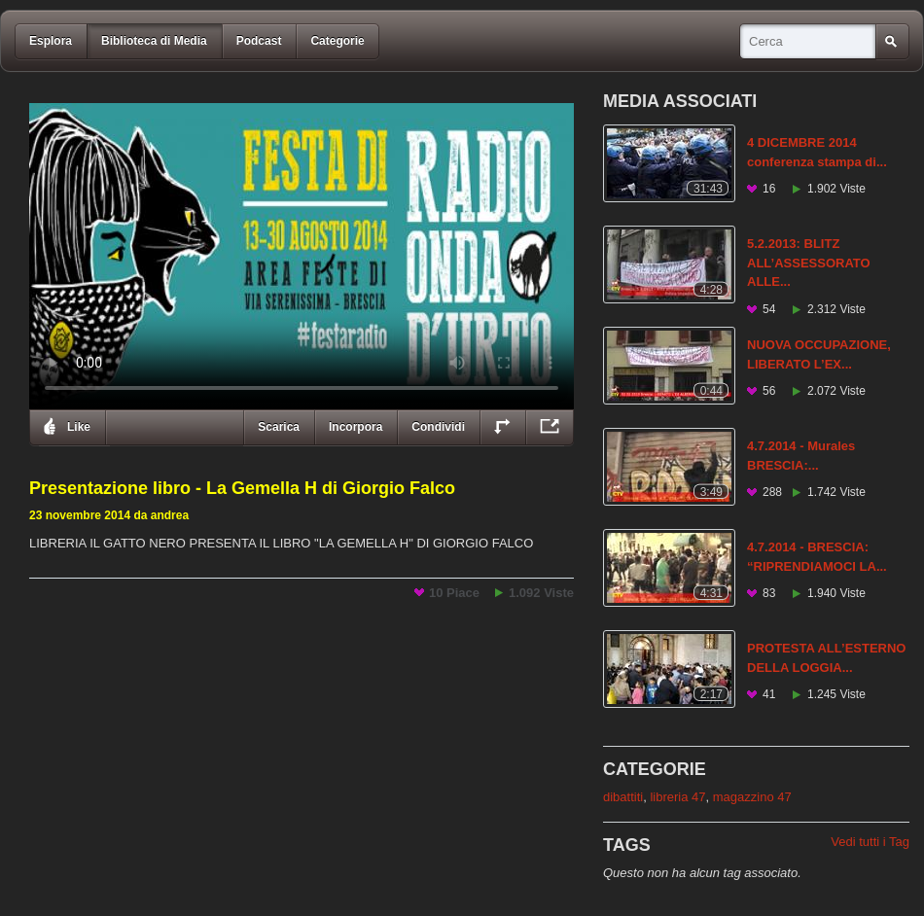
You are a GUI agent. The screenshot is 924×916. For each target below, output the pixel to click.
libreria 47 (677, 797)
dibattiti (623, 797)
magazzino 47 (752, 797)
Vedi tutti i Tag (870, 841)
